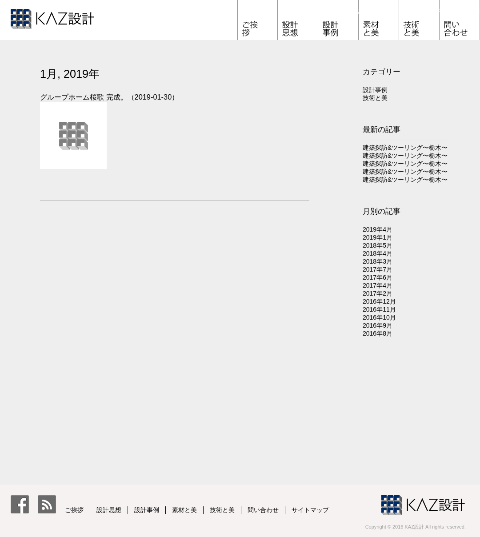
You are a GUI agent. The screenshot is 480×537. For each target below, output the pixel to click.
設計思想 (108, 509)
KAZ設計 (68, 21)
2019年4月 (377, 229)
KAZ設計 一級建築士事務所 (423, 503)
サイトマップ (310, 509)
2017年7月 (377, 269)
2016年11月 (379, 309)
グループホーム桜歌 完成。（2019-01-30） (109, 97)
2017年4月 (377, 285)
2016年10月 (379, 317)
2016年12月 (379, 301)
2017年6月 (377, 277)
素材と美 (184, 509)
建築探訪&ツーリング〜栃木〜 (405, 147)
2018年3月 (377, 261)
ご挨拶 (277, 11)
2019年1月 (377, 237)
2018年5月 (377, 245)
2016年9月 (377, 325)
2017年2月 (377, 293)
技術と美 (439, 11)
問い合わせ (263, 509)
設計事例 (358, 11)
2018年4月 (377, 253)
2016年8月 (377, 333)
